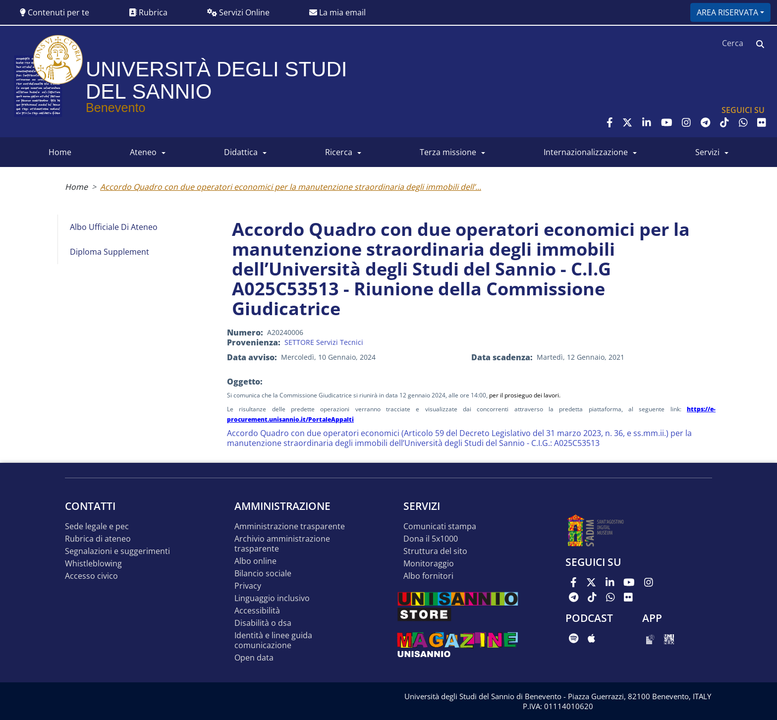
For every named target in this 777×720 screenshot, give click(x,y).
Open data (254, 658)
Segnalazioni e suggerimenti (117, 551)
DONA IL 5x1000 (430, 539)
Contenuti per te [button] (54, 12)
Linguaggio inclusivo (272, 598)
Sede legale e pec (97, 526)
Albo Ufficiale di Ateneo (114, 227)
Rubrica (148, 12)
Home (76, 186)
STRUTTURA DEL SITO (435, 551)
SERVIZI (707, 152)
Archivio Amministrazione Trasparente (282, 544)
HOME (60, 152)
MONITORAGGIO (428, 563)
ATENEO (143, 152)
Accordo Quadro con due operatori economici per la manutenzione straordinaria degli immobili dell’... (290, 186)
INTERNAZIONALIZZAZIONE (586, 152)
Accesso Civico (91, 576)
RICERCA (338, 152)
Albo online (255, 561)
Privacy (247, 586)
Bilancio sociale (262, 573)
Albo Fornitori (428, 576)
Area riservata (727, 12)
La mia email (337, 12)
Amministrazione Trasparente (289, 526)
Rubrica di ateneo (98, 539)
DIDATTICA (241, 152)
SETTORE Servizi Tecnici (323, 342)
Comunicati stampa (439, 526)
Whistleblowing (93, 563)
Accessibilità (257, 611)
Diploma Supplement (109, 251)
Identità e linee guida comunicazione (273, 640)
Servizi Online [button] (238, 12)
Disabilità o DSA (262, 623)
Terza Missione (448, 152)
